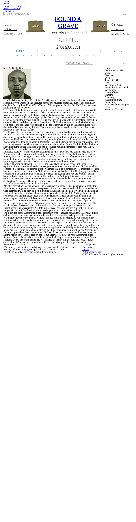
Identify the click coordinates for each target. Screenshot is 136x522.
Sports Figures (122, 18)
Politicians (122, 13)
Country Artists (14, 18)
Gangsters (122, 9)
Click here (57, 507)
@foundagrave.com (114, 499)
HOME (19, 36)
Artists (14, 9)
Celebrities (14, 13)
